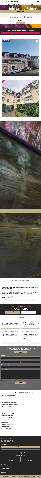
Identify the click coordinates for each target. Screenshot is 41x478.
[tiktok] (13, 441)
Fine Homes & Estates (5, 468)
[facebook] (2, 441)
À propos (2, 469)
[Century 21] (10, 2)
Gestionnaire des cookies (35, 476)
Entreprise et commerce (5, 467)
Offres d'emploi (4, 464)
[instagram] (5, 441)
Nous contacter (4, 472)
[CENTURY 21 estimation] (20, 26)
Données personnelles (25, 476)
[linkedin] (8, 441)
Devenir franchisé (4, 465)
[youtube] (10, 441)
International (3, 470)
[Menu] (38, 1)
